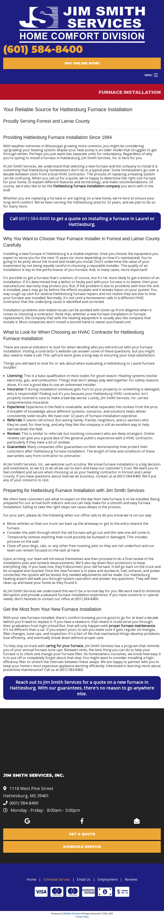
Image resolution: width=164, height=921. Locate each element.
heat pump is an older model (100, 150)
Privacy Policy (82, 916)
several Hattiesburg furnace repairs (69, 293)
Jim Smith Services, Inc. (99, 158)
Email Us (84, 879)
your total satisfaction (137, 355)
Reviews (131, 879)
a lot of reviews (57, 442)
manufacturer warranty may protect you (35, 286)
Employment (108, 879)
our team (34, 558)
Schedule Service (56, 879)
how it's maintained (123, 257)
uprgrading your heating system (29, 150)
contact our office (56, 599)
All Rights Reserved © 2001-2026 (97, 913)
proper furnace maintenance (132, 625)
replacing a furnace (46, 198)
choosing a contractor (36, 314)
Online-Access (72, 913)
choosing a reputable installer (95, 265)
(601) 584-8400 (43, 49)
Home (31, 879)
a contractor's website (53, 351)
